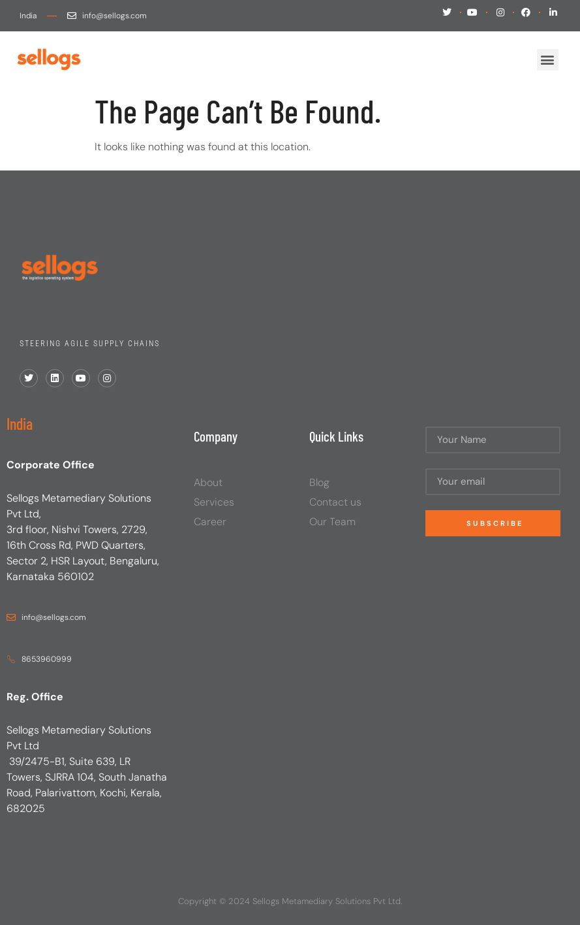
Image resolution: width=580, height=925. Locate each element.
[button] (547, 60)
